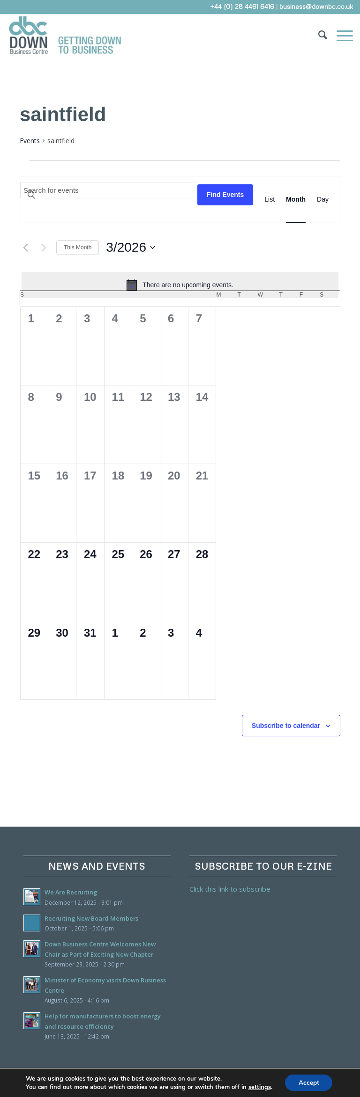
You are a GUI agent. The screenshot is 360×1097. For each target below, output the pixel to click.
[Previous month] (25, 247)
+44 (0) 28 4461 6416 (242, 6)
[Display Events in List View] (269, 199)
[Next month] (43, 247)
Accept (309, 1082)
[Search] (318, 35)
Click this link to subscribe (229, 889)
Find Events (225, 194)
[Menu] (340, 35)
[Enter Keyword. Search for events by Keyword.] (108, 190)
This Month (77, 247)
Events (30, 140)
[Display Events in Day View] (323, 199)
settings (259, 1086)
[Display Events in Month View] (296, 199)
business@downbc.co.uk (316, 6)
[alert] (180, 285)
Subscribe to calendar (286, 725)
